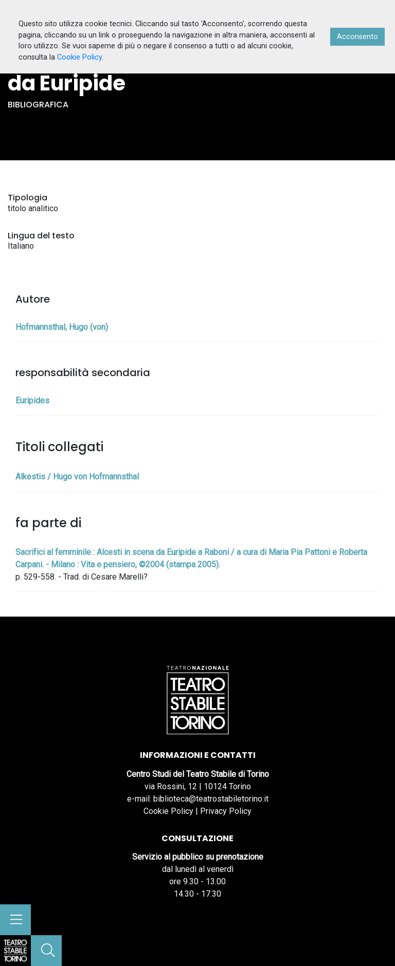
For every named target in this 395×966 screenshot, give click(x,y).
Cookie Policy (168, 811)
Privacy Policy (226, 811)
